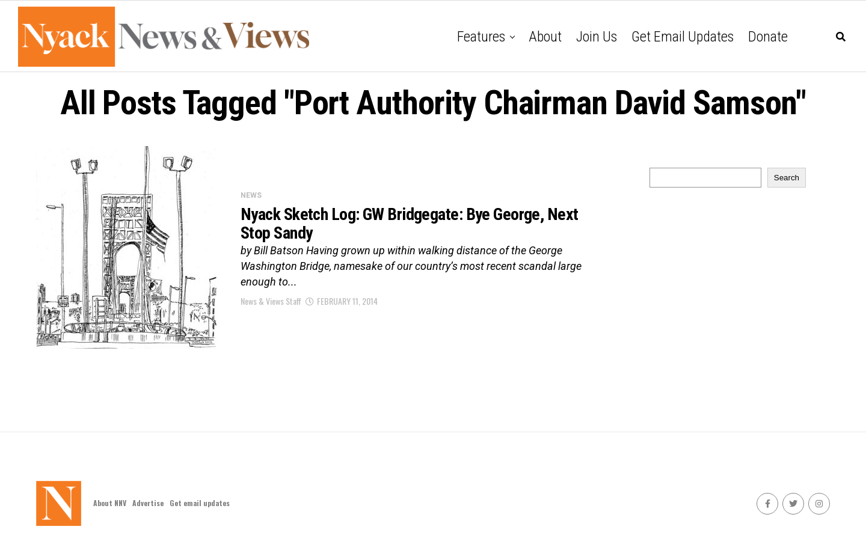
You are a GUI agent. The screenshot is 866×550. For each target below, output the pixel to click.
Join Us (596, 36)
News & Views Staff (271, 301)
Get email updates (682, 36)
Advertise (148, 503)
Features (481, 36)
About (545, 36)
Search (786, 177)
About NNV (109, 503)
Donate (768, 36)
